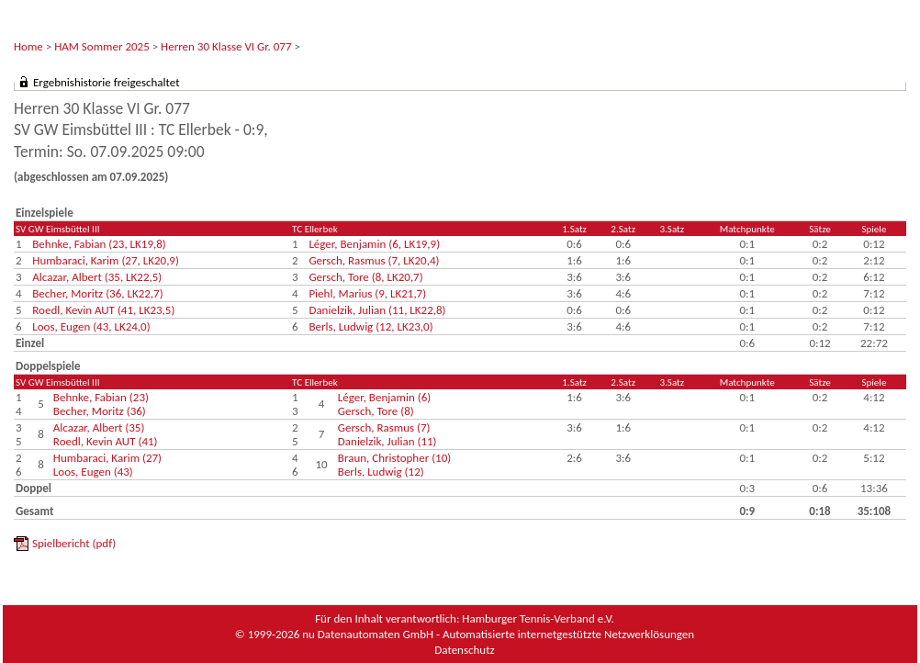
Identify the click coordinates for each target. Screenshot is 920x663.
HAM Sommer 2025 (102, 46)
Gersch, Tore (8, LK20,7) (365, 277)
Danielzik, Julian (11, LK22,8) (377, 310)
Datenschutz (464, 650)
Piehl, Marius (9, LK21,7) (367, 293)
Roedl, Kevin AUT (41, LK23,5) (103, 310)
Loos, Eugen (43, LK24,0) (91, 326)
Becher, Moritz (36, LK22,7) (97, 293)
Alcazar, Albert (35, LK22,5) (97, 277)
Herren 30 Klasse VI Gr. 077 (226, 46)
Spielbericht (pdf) (74, 543)
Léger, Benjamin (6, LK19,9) (374, 244)
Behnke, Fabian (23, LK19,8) (98, 244)
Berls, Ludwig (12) (381, 471)
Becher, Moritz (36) (99, 411)
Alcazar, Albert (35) (99, 427)
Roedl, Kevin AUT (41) (105, 441)
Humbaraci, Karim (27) (107, 458)
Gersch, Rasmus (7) (384, 427)
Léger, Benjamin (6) (384, 397)
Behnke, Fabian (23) (101, 397)
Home (28, 46)
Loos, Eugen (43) (93, 471)
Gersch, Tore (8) (376, 411)
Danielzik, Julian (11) (387, 441)
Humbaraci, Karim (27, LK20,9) (105, 260)
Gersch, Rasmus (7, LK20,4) (374, 260)
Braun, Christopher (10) (394, 458)
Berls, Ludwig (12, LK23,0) (370, 326)
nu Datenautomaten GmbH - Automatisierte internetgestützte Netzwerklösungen (498, 634)
